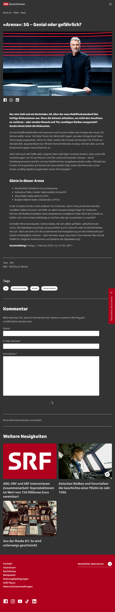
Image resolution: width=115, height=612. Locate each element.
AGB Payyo (9, 582)
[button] (110, 4)
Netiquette (9, 575)
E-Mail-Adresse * (12, 341)
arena (35, 288)
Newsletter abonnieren (95, 564)
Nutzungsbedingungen (16, 578)
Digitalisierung (19, 288)
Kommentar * (10, 353)
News (23, 13)
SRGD (16, 13)
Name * (7, 328)
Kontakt (7, 563)
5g (6, 288)
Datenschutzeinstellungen (18, 586)
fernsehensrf (49, 288)
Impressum (9, 567)
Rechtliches (9, 571)
